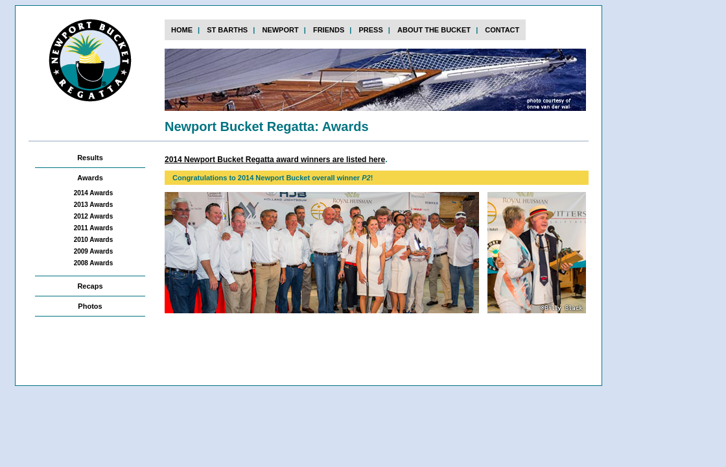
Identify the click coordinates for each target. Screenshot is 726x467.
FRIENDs (328, 30)
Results (90, 158)
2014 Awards (93, 193)
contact (502, 30)
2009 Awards (93, 251)
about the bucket (434, 30)
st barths (227, 30)
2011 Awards (93, 228)
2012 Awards (93, 216)
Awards (90, 178)
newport (280, 30)
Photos (90, 306)
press (370, 30)
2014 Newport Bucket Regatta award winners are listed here (275, 159)
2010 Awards (93, 239)
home (182, 30)
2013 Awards (93, 204)
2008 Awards (93, 263)
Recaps (89, 286)
